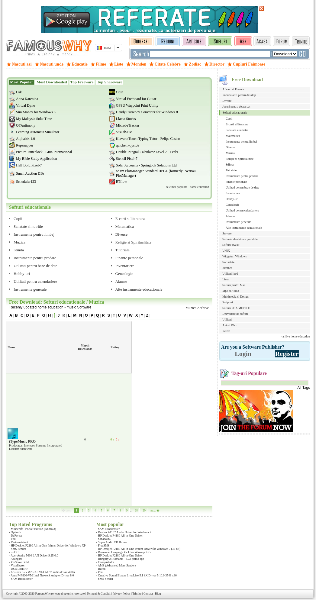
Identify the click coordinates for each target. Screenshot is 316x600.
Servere (227, 233)
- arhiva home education (295, 336)
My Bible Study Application (36, 158)
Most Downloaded (51, 82)
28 (136, 510)
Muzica (230, 153)
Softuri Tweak (231, 245)
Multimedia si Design (235, 296)
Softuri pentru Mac (233, 285)
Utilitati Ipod (230, 273)
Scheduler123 (26, 181)
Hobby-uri (232, 199)
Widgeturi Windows (234, 256)
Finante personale (236, 181)
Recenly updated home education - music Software (50, 307)
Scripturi (227, 302)
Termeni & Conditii (99, 593)
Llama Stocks (126, 119)
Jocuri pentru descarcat (236, 106)
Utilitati (227, 319)
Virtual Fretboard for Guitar (136, 99)
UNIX (226, 250)
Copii (229, 118)
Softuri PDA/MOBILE (236, 308)
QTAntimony (25, 125)
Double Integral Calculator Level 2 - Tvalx (147, 152)
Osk (19, 92)
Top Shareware (109, 82)
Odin (119, 92)
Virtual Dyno (25, 105)
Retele (226, 331)
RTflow (121, 181)
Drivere (227, 100)
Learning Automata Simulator (37, 132)
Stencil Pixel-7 (126, 158)
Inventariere (233, 193)
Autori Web (229, 325)
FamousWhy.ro (44, 593)
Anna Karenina (27, 99)
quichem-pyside (127, 145)
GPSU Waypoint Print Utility (137, 105)
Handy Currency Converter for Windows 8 (147, 112)
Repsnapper (24, 145)
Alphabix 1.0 (25, 139)
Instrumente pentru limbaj (241, 141)
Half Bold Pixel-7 (29, 165)
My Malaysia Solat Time (34, 119)
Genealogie (233, 204)
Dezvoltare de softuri (235, 313)
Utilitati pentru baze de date (242, 187)
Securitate (228, 262)
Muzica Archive (197, 308)
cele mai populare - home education (187, 187)
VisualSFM (124, 132)
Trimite (136, 593)
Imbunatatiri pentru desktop (239, 95)
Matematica (233, 135)
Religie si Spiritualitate (239, 158)
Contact (148, 593)
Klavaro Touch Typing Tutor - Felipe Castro (148, 139)
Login (243, 353)
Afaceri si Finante (233, 89)
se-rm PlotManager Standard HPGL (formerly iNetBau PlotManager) (156, 173)
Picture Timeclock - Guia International (44, 152)
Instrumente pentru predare (242, 176)
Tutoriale (231, 170)
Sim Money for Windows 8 (36, 112)
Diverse (230, 147)
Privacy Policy (122, 593)
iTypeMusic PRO (22, 441)
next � (155, 510)
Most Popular (21, 82)
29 (144, 510)
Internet (227, 267)
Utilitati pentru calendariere (242, 210)
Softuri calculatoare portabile (240, 239)
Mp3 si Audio (230, 290)
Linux (226, 279)
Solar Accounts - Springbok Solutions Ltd (146, 165)
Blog (158, 593)
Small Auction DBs (30, 173)
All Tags (303, 387)
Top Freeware (82, 82)
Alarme (230, 216)
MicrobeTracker (128, 125)
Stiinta (230, 164)
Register (286, 353)
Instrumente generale (238, 222)
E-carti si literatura (237, 124)
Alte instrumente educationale (244, 227)
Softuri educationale (235, 112)
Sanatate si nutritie (237, 130)
